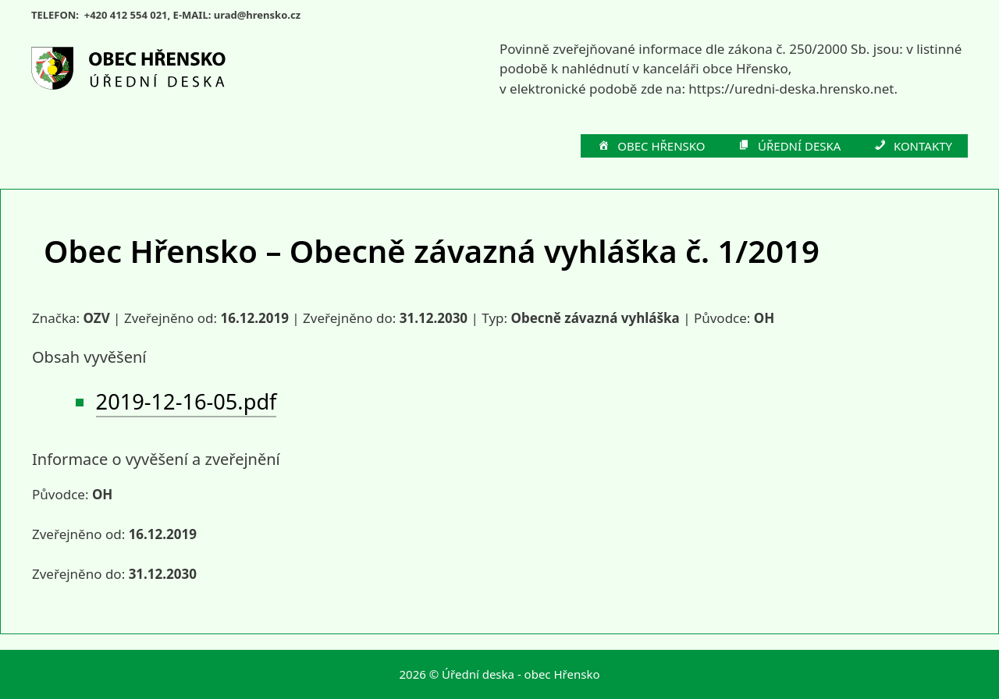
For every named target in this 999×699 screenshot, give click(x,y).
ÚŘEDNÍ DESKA (789, 146)
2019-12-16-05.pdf (186, 401)
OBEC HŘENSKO (651, 146)
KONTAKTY (912, 146)
